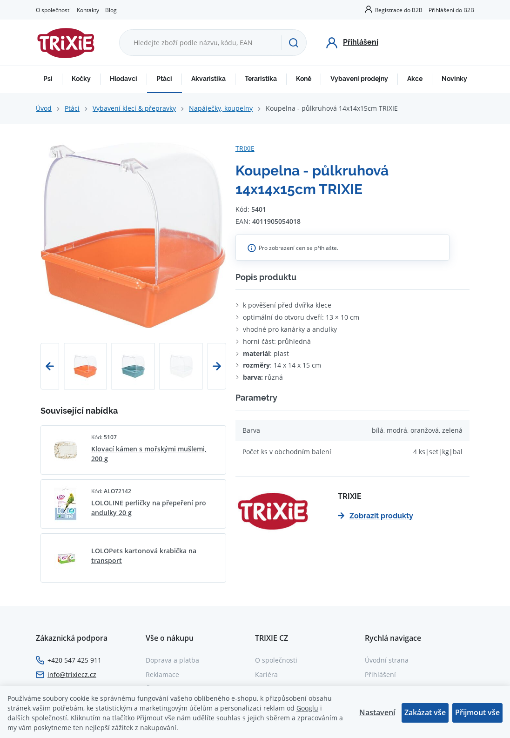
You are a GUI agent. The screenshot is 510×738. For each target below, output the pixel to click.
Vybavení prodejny (359, 78)
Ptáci (164, 78)
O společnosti (53, 9)
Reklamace (162, 674)
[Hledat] (293, 43)
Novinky (454, 78)
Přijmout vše (477, 712)
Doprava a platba (172, 660)
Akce (415, 78)
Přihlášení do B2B (451, 9)
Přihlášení (380, 674)
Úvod (44, 108)
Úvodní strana (387, 660)
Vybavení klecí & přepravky (134, 108)
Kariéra (266, 674)
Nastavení (377, 712)
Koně (303, 78)
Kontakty (88, 9)
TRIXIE (245, 148)
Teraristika (261, 78)
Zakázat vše (425, 712)
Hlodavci (123, 78)
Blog (111, 9)
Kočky (81, 78)
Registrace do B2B (399, 9)
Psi (48, 78)
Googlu (307, 708)
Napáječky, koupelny (221, 108)
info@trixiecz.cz (71, 674)
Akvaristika (208, 78)
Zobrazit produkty (375, 515)
